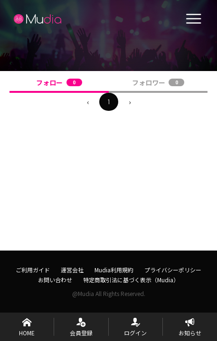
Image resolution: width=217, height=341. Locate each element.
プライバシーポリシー (172, 270)
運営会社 (72, 270)
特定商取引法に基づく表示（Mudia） (131, 280)
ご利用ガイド (33, 270)
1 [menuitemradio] (109, 102)
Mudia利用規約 (113, 270)
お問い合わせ (55, 280)
